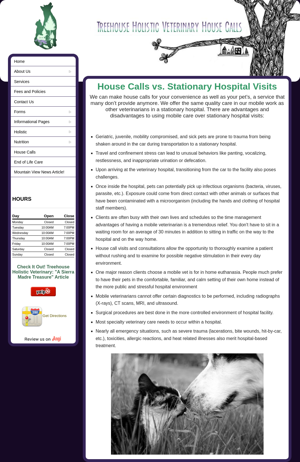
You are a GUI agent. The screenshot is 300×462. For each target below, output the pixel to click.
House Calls (24, 152)
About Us (22, 71)
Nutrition (21, 142)
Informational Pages (32, 121)
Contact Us (24, 102)
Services (21, 81)
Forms (19, 111)
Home (19, 61)
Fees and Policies (30, 91)
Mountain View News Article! (39, 172)
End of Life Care (28, 162)
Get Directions (44, 316)
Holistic (20, 132)
